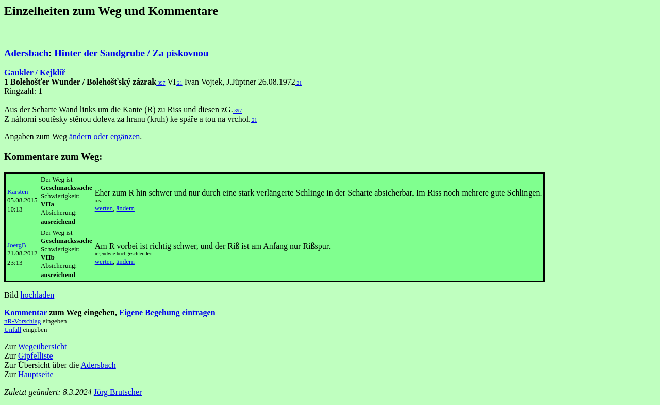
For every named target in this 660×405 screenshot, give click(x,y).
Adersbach (26, 52)
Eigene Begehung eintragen (167, 312)
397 (161, 83)
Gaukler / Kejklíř (34, 72)
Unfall (12, 329)
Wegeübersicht (42, 346)
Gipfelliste (35, 355)
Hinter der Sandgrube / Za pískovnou (131, 52)
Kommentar (25, 312)
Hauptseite (35, 374)
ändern (126, 208)
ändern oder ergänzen (104, 136)
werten (104, 208)
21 (179, 83)
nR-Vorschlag (22, 321)
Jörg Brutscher (118, 391)
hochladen (38, 294)
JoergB (16, 245)
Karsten (17, 192)
